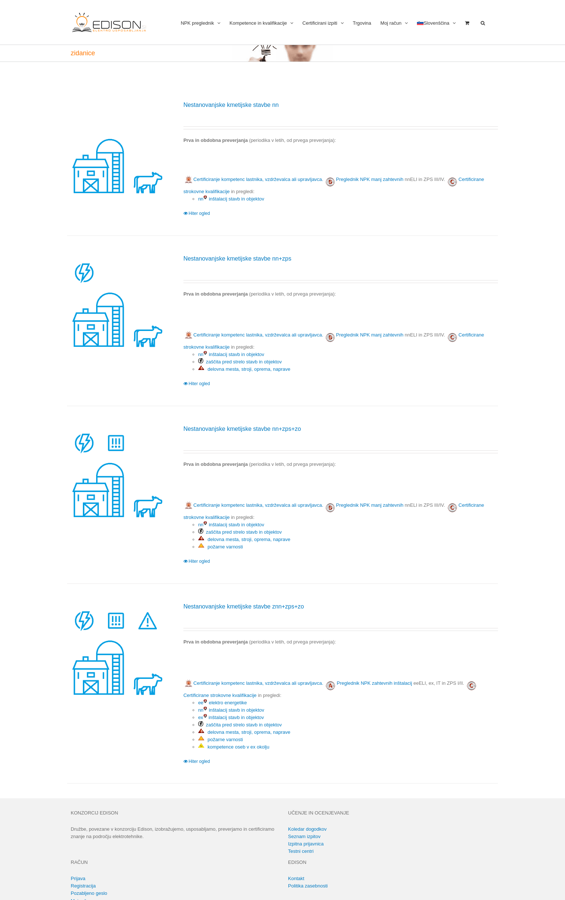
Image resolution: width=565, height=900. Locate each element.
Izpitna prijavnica (306, 844)
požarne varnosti (220, 547)
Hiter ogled (199, 213)
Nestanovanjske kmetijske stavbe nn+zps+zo (242, 429)
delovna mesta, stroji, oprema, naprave (244, 369)
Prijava (78, 878)
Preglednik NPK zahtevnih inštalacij (374, 683)
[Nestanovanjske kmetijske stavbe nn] (116, 150)
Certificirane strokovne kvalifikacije (220, 695)
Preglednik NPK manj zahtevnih (369, 179)
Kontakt (296, 878)
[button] (483, 22)
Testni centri (300, 851)
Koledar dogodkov (307, 829)
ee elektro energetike (222, 702)
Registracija (83, 886)
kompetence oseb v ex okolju (233, 747)
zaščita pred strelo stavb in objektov (240, 361)
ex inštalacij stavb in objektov (231, 717)
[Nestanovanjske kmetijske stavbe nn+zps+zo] (116, 474)
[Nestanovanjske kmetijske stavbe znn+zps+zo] (116, 651)
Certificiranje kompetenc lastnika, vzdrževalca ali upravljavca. (253, 179)
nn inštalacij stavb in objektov (231, 199)
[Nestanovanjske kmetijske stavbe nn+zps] (116, 303)
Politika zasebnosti (308, 886)
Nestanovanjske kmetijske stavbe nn (231, 105)
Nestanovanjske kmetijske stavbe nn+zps (237, 258)
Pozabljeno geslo (89, 893)
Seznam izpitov (304, 836)
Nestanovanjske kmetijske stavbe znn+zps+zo (243, 606)
